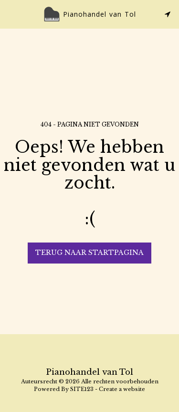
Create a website (122, 389)
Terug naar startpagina (89, 252)
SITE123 (82, 389)
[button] (10, 14)
